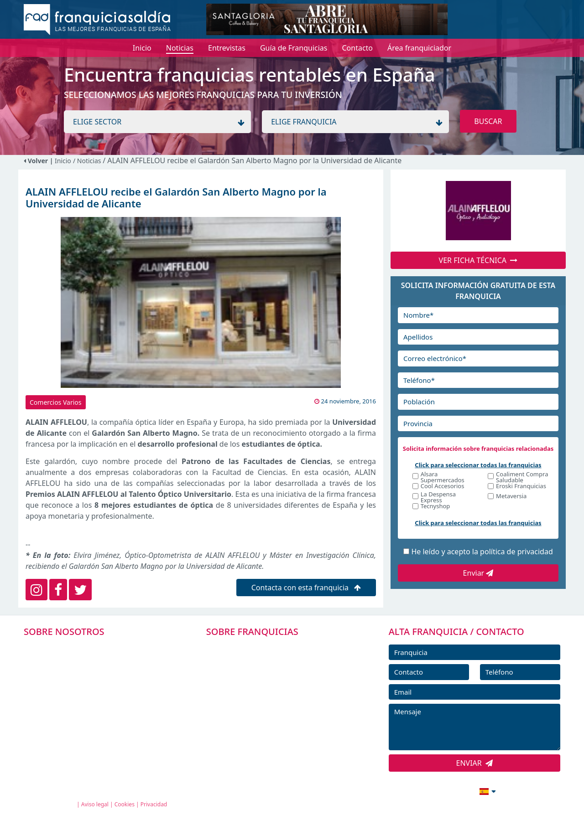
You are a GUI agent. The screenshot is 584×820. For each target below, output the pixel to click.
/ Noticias (88, 160)
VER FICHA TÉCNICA (478, 260)
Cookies (125, 804)
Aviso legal (95, 804)
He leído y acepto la (482, 552)
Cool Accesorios (442, 486)
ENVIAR (474, 763)
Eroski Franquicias (521, 486)
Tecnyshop (435, 506)
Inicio (63, 160)
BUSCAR (488, 121)
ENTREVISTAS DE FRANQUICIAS (270, 730)
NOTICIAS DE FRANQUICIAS (264, 709)
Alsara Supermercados (442, 477)
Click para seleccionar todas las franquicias (478, 465)
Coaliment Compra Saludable (522, 477)
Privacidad (154, 804)
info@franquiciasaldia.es (408, 790)
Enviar (478, 573)
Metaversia (511, 496)
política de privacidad (516, 552)
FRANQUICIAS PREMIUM (259, 648)
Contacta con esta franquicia (306, 588)
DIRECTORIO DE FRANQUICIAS (269, 668)
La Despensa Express (438, 497)
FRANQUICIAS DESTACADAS (264, 689)
